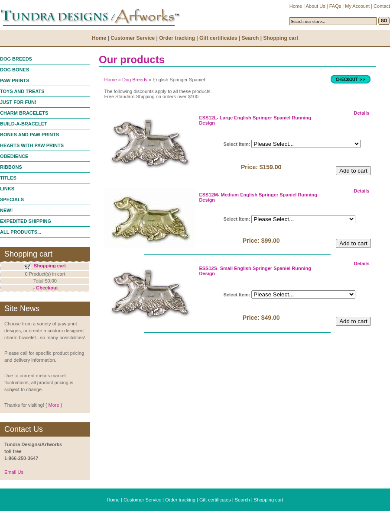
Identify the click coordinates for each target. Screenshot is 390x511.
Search (242, 499)
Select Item (236, 144)
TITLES (8, 177)
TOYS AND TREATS (22, 91)
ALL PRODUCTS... (20, 232)
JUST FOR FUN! (18, 102)
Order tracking (180, 499)
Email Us (13, 472)
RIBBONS (11, 167)
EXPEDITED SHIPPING (25, 221)
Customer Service (142, 499)
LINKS (7, 188)
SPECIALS (12, 199)
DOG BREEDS (16, 58)
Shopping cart (50, 265)
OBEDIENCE (14, 156)
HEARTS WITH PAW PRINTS (32, 145)
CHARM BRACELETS (24, 113)
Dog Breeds (134, 79)
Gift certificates (215, 499)
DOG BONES (14, 69)
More (53, 405)
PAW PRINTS (14, 80)
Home (110, 79)
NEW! (6, 210)
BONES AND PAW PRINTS (29, 134)
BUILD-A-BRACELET (23, 123)
